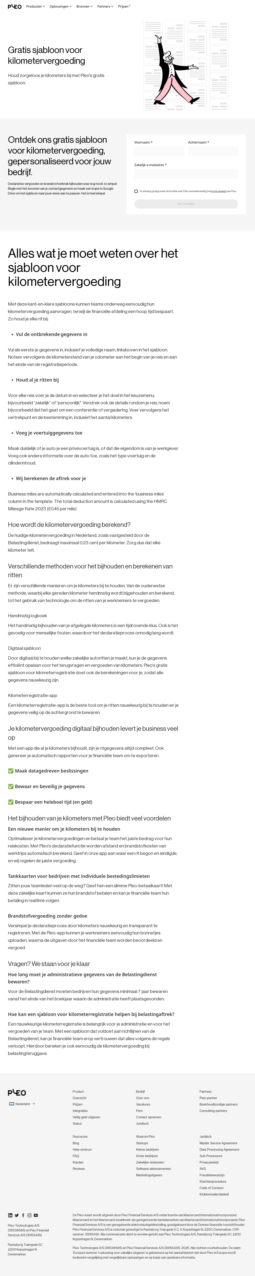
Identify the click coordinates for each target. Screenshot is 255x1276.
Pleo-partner (208, 1098)
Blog (76, 1143)
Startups (142, 1143)
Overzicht (79, 1098)
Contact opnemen (148, 1117)
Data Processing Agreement (219, 1149)
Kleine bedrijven (147, 1149)
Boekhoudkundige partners (219, 1104)
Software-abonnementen (153, 1168)
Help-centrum (82, 1149)
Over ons (142, 1098)
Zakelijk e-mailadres (149, 165)
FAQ (76, 1156)
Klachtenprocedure (213, 1181)
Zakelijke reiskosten (150, 1162)
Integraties (80, 1111)
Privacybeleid (209, 1162)
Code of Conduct (212, 1188)
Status (77, 1123)
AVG (203, 1168)
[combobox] (30, 1104)
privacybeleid (218, 191)
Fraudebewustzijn (212, 1175)
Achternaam (197, 142)
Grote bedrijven (147, 1156)
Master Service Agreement (218, 1143)
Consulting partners (213, 1111)
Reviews (79, 1168)
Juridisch (142, 1123)
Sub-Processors (211, 1156)
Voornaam (142, 142)
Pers (139, 1111)
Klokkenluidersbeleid (214, 1194)
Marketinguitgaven (149, 1175)
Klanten (78, 1162)
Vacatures (143, 1104)
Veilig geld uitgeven (86, 1117)
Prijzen (124, 6)
